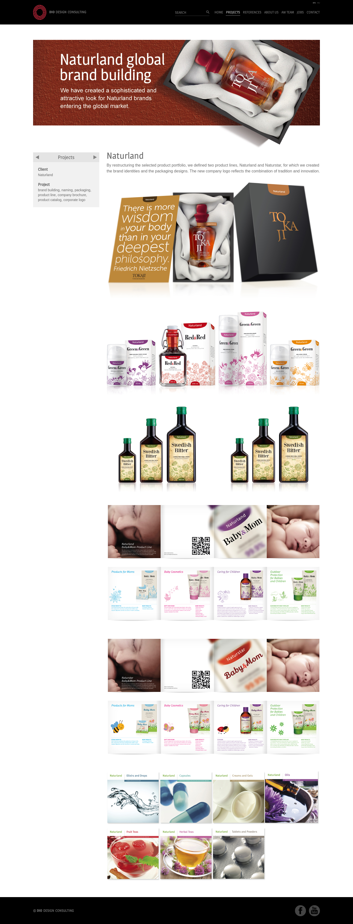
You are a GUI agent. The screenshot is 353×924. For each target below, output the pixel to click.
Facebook (300, 910)
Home (218, 12)
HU (318, 3)
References (252, 12)
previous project (37, 157)
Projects (233, 12)
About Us (271, 12)
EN (314, 3)
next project (95, 157)
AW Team (287, 12)
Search (206, 12)
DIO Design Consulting (59, 12)
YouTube (314, 910)
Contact (313, 12)
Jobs (300, 12)
